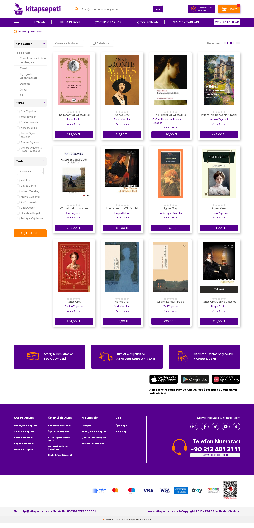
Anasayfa (20, 31)
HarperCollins (27, 127)
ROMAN (40, 22)
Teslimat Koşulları (59, 425)
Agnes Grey (122, 114)
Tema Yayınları (122, 119)
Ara (154, 9)
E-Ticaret (116, 519)
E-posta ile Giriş (205, 7)
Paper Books (74, 119)
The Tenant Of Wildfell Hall (170, 114)
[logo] (37, 9)
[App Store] (163, 380)
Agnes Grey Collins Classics (219, 301)
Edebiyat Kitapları (25, 425)
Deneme (25, 83)
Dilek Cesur (25, 207)
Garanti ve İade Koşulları (58, 447)
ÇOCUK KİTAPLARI (108, 22)
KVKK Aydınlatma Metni (59, 439)
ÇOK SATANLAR (227, 22)
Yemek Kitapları (24, 449)
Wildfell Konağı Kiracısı (171, 301)
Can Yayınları (26, 111)
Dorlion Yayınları (28, 122)
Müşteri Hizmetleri (93, 443)
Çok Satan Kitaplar (94, 437)
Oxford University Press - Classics (29, 149)
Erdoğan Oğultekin (30, 218)
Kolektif (23, 180)
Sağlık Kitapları (24, 443)
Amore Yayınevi (28, 142)
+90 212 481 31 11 (215, 449)
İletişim (86, 425)
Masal (23, 68)
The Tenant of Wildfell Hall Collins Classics (122, 209)
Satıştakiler (102, 43)
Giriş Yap (121, 431)
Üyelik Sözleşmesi (59, 431)
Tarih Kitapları (23, 437)
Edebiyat (23, 53)
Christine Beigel (28, 213)
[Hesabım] (193, 9)
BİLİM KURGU (70, 22)
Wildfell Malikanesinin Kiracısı (219, 114)
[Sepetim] (229, 9)
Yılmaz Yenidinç (28, 191)
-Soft (107, 519)
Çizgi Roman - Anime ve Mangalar (33, 60)
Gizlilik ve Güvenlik (60, 455)
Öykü (23, 89)
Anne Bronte (73, 124)
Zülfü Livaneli (27, 202)
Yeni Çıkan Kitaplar (94, 431)
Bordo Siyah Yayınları (26, 135)
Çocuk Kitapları (24, 431)
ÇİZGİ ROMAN (148, 22)
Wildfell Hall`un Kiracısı (74, 208)
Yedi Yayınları (26, 116)
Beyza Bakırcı (26, 185)
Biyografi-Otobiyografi (28, 76)
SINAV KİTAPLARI (186, 22)
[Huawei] (226, 380)
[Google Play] (195, 380)
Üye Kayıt (121, 425)
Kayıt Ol (206, 10)
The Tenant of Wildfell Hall (73, 114)
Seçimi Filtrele (30, 233)
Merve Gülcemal (28, 196)
